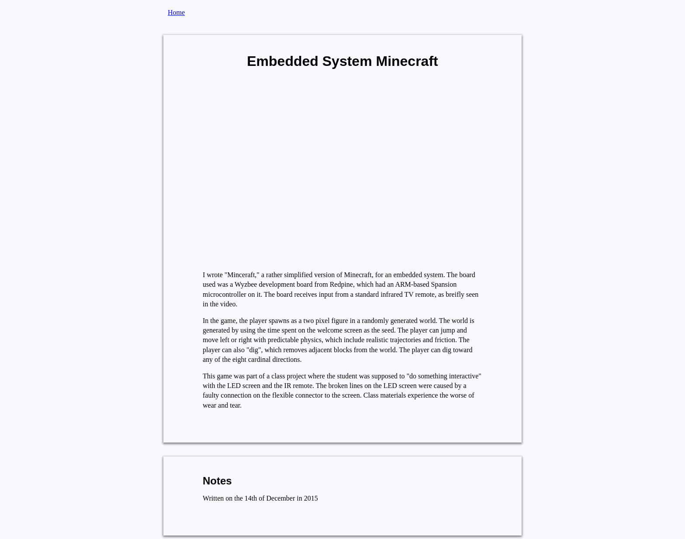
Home (176, 12)
